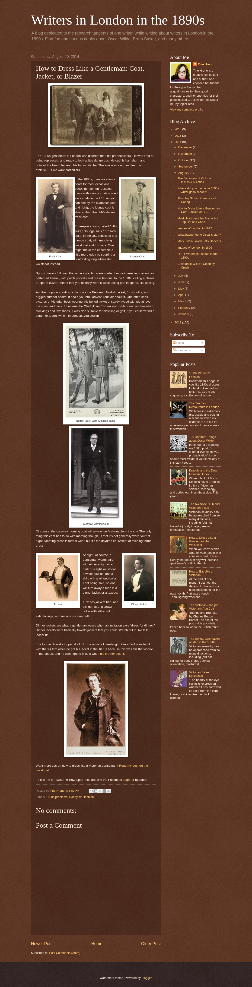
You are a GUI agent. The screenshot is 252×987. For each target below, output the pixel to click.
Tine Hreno (205, 64)
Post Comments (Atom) (64, 953)
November (185, 153)
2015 (178, 135)
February (184, 308)
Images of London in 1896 (195, 247)
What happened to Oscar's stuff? (199, 234)
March (182, 301)
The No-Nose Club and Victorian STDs (204, 505)
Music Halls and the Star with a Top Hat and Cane (198, 220)
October (184, 160)
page (126, 779)
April (181, 295)
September (186, 166)
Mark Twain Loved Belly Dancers (199, 241)
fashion (89, 797)
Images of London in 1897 (195, 228)
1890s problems (57, 797)
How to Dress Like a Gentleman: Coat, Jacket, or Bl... (199, 210)
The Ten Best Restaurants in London (204, 405)
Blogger (146, 978)
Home (96, 943)
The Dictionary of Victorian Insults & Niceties (195, 180)
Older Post (151, 943)
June (182, 282)
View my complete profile (186, 109)
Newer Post (42, 943)
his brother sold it (112, 653)
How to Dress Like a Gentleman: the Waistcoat (202, 541)
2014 (178, 142)
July (181, 275)
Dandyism (75, 797)
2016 (178, 129)
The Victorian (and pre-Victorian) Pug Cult (204, 606)
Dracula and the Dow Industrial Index (203, 472)
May (181, 288)
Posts (178, 343)
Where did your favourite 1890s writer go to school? (198, 190)
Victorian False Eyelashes (199, 674)
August (183, 173)
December (185, 147)
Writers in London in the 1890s (118, 20)
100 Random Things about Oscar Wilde (202, 438)
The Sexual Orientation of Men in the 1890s (204, 640)
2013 (178, 322)
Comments (182, 350)
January (184, 314)
